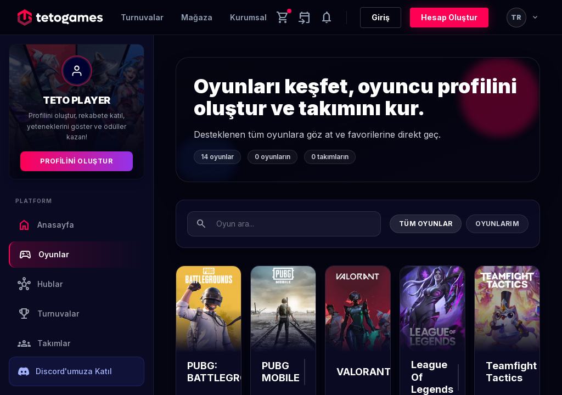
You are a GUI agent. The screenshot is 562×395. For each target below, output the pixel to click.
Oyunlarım (497, 223)
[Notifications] (326, 17)
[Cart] (282, 17)
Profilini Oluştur (76, 161)
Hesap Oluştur (449, 17)
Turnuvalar (142, 17)
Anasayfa (46, 225)
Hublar (40, 284)
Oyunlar (44, 254)
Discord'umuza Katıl (65, 371)
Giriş (381, 17)
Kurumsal (248, 17)
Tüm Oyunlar (425, 223)
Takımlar (44, 343)
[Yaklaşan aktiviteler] (304, 17)
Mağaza (196, 17)
